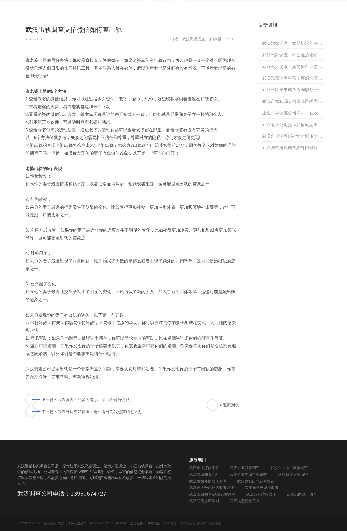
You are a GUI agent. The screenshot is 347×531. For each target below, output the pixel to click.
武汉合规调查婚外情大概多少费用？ (293, 136)
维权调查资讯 (259, 14)
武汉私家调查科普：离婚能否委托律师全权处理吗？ (293, 78)
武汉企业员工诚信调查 (289, 468)
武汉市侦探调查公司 (72, 523)
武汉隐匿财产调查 (302, 494)
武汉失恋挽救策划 (245, 501)
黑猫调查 (292, 14)
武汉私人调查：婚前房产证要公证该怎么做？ (293, 66)
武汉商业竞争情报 (293, 474)
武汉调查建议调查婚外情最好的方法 (293, 147)
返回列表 (223, 405)
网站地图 (153, 523)
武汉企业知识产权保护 (248, 474)
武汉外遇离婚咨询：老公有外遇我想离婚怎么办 (100, 411)
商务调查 (166, 14)
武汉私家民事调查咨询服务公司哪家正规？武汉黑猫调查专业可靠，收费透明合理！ (293, 89)
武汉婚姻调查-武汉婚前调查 (212, 494)
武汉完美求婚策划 (204, 501)
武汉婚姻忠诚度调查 (261, 487)
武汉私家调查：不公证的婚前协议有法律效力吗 (293, 54)
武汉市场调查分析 (204, 474)
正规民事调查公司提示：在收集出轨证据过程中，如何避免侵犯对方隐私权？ (293, 113)
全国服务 (136, 523)
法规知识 (225, 14)
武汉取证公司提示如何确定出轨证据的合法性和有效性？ (293, 124)
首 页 (140, 14)
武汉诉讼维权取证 (261, 494)
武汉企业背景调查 (245, 468)
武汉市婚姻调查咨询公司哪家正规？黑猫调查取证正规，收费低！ (293, 101)
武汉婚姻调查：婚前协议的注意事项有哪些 (293, 43)
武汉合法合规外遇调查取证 (211, 487)
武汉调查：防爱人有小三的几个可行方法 (94, 399)
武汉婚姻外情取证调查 (208, 481)
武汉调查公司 (38, 369)
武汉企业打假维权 (204, 468)
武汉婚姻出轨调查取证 (256, 481)
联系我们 (322, 14)
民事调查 (196, 14)
